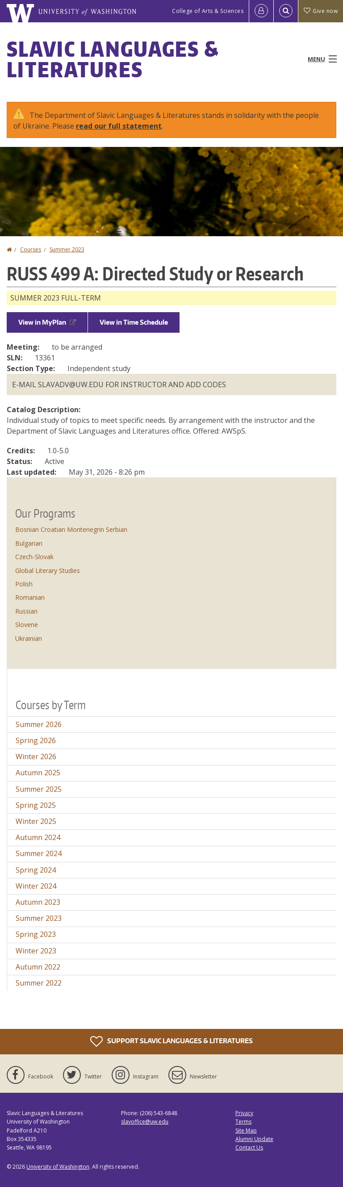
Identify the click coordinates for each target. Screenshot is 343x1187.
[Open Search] (286, 11)
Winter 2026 (36, 756)
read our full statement (119, 126)
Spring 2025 (36, 805)
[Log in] (261, 11)
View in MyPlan (47, 322)
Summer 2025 (39, 789)
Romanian (30, 597)
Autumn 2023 (38, 902)
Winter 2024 (36, 886)
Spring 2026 (36, 740)
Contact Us (249, 1147)
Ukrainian (28, 638)
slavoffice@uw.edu (144, 1121)
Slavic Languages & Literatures (113, 58)
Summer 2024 (39, 853)
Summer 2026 (39, 724)
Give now (321, 11)
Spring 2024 (36, 870)
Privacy (244, 1113)
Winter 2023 (36, 951)
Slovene (26, 624)
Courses (30, 249)
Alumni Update (254, 1139)
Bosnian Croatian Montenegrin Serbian (71, 529)
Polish (24, 584)
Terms (243, 1121)
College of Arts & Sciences (207, 11)
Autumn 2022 (38, 967)
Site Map (246, 1130)
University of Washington (57, 1166)
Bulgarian (28, 543)
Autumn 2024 (38, 837)
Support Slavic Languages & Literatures (171, 1041)
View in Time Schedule (134, 322)
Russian (26, 611)
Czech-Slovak (34, 556)
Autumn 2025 (38, 772)
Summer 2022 (39, 983)
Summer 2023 (67, 249)
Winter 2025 (36, 821)
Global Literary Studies (47, 570)
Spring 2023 (36, 934)
